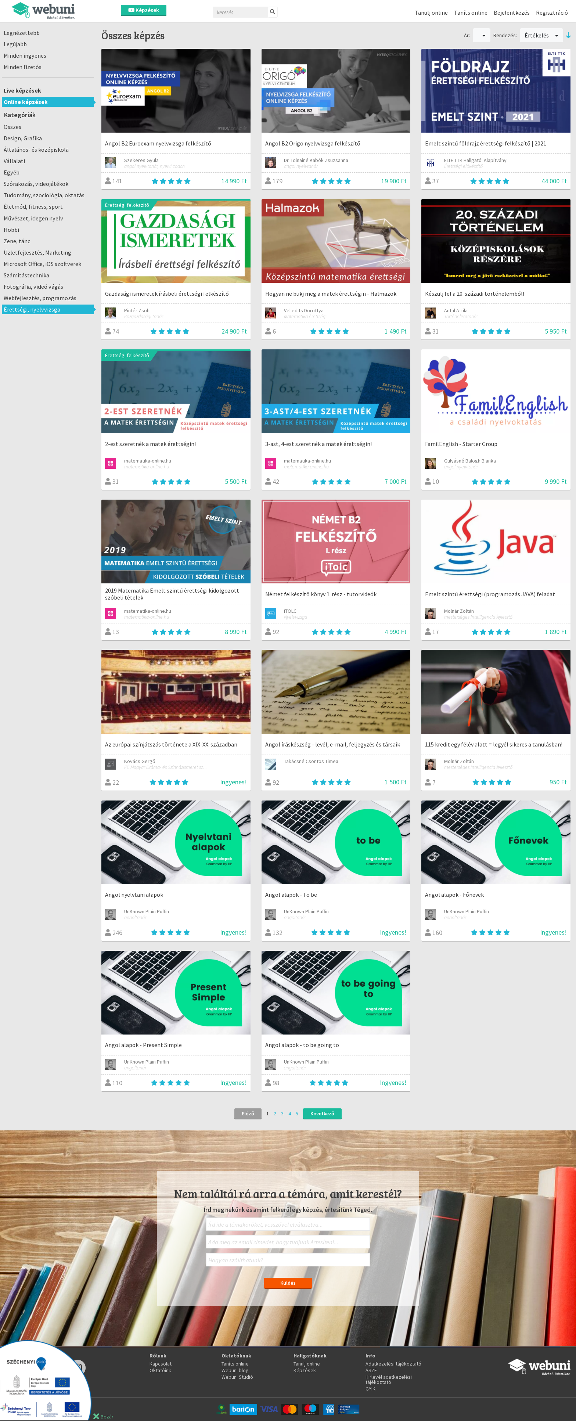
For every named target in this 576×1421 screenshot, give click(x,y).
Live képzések (22, 90)
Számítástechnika (26, 275)
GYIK (370, 1388)
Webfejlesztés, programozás (40, 298)
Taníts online (470, 12)
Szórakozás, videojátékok (36, 183)
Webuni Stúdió (237, 1377)
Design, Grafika (23, 138)
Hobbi (11, 229)
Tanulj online (431, 12)
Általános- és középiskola (36, 149)
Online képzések (26, 101)
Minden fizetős (23, 67)
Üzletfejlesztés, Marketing (37, 252)
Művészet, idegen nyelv (33, 218)
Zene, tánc (17, 241)
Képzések (143, 10)
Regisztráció (552, 12)
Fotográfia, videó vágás (33, 286)
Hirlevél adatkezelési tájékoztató (389, 1379)
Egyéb (11, 172)
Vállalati (14, 161)
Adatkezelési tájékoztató (393, 1363)
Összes (12, 126)
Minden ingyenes (25, 55)
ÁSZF (371, 1370)
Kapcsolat (161, 1363)
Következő (322, 1113)
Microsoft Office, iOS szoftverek (42, 263)
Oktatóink (160, 1370)
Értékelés (541, 35)
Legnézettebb (22, 32)
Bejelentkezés (512, 12)
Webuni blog (235, 1370)
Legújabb (15, 44)
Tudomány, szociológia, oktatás (44, 195)
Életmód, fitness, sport (33, 206)
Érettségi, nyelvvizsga (32, 309)
